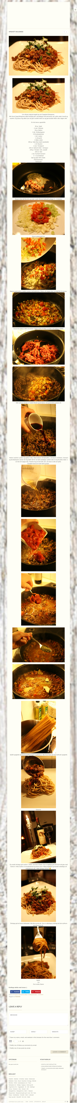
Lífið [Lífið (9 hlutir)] (27, 1089)
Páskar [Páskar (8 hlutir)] (10, 1095)
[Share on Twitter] (25, 991)
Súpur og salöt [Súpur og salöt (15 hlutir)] (12, 1097)
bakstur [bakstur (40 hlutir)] (26, 1079)
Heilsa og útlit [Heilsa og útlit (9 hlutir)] (30, 1085)
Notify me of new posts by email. (20, 1048)
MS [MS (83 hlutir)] (32, 1093)
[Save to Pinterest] (36, 991)
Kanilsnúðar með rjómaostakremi (51, 1066)
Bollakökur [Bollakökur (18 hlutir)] (11, 1081)
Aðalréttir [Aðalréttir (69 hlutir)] (11, 1079)
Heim (27, 1101)
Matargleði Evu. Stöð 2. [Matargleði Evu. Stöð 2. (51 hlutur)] (22, 1091)
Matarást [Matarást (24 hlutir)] (30, 1091)
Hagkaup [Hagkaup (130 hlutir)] (23, 1085)
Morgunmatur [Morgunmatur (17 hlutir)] (12, 1093)
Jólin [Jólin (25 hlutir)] (28, 1087)
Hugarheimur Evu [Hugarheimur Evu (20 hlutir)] (13, 1087)
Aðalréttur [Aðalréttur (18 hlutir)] (16, 1079)
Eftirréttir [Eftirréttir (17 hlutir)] (34, 1081)
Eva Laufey (24, 994)
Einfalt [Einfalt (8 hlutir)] (15, 1083)
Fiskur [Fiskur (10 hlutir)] (29, 1083)
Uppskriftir (37, 1101)
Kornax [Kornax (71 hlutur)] (10, 1089)
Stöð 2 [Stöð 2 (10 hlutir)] (26, 1095)
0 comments (40, 994)
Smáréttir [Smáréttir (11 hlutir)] (22, 1095)
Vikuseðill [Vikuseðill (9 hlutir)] (18, 1097)
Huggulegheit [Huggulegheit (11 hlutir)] (21, 1087)
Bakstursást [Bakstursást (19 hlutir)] (32, 1079)
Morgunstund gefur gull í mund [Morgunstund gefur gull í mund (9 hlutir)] (23, 1093)
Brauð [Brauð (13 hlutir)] (19, 1081)
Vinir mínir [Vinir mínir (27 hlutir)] (24, 1097)
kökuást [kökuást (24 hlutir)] (24, 1089)
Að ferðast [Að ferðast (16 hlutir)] (21, 1079)
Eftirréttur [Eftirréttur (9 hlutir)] (11, 1083)
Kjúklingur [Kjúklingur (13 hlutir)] (32, 1087)
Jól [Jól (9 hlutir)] (25, 1087)
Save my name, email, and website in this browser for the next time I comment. (35, 1037)
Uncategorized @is (32, 994)
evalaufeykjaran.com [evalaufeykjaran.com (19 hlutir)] (22, 1083)
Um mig (31, 1101)
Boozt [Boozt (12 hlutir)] (15, 1081)
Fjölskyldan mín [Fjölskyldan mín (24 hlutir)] (12, 1085)
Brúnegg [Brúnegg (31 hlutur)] (29, 1081)
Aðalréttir (17, 996)
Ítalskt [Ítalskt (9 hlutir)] (28, 1097)
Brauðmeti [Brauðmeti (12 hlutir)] (24, 1081)
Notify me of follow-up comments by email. (23, 1045)
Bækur (44, 1101)
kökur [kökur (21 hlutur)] (19, 1089)
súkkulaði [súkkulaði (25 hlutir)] (31, 1095)
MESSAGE (38, 1019)
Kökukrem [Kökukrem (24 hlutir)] (15, 1089)
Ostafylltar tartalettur (48, 1064)
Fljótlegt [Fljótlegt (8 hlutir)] (19, 1085)
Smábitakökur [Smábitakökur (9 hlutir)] (16, 1095)
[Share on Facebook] (15, 991)
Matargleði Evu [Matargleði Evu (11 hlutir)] (12, 1091)
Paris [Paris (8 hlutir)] (34, 1093)
